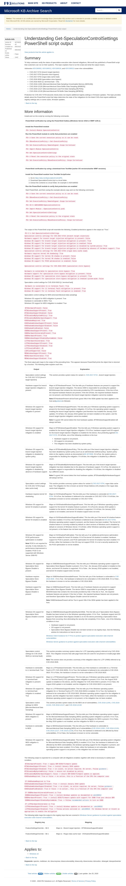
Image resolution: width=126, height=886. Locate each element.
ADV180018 (56, 68)
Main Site (33, 3)
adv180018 (98, 806)
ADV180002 (37, 68)
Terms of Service (78, 881)
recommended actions (80, 800)
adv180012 (97, 795)
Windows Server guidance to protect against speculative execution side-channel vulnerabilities (81, 642)
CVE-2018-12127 (58, 705)
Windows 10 (34, 854)
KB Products (49, 3)
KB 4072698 (88, 454)
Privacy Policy (90, 881)
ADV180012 (46, 68)
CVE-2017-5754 (98, 483)
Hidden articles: (50, 873)
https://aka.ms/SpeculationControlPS (48, 178)
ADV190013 (69, 68)
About (63, 3)
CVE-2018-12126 (112, 728)
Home (8, 29)
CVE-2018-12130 (75, 705)
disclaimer (69, 21)
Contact (76, 3)
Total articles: (33, 873)
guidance (59, 401)
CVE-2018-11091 (104, 703)
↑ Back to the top (31, 103)
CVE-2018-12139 (66, 731)
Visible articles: (68, 873)
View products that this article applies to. (39, 52)
